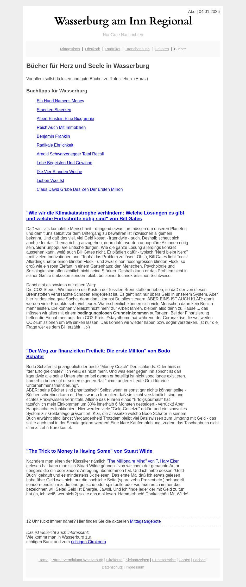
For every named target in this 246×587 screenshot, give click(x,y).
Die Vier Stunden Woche (59, 171)
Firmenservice (163, 560)
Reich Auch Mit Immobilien (61, 127)
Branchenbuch (137, 49)
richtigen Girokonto (88, 542)
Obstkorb (92, 49)
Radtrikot (113, 49)
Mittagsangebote (145, 521)
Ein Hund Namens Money (60, 101)
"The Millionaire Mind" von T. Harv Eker (143, 461)
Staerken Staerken (54, 110)
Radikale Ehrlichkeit (55, 145)
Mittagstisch (70, 49)
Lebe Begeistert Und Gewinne (64, 163)
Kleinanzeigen (137, 560)
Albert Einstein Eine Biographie (65, 118)
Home (43, 560)
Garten (184, 560)
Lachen (199, 560)
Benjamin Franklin (53, 136)
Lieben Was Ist (50, 180)
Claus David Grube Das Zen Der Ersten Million (80, 189)
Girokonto (114, 560)
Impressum (135, 567)
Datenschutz (112, 567)
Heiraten (162, 49)
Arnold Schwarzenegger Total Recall (70, 154)
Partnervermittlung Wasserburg (77, 560)
